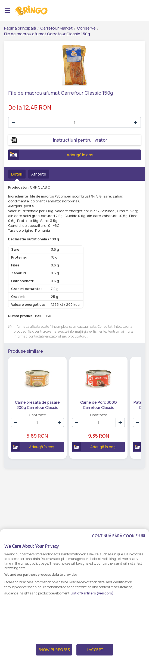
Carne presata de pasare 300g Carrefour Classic (37, 404)
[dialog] (74, 595)
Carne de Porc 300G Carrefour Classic (98, 404)
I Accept (95, 650)
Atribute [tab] (38, 174)
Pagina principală (20, 28)
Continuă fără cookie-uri (118, 536)
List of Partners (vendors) (92, 593)
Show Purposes (54, 650)
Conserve (86, 28)
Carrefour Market (56, 28)
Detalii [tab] (17, 174)
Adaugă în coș (50, 154)
